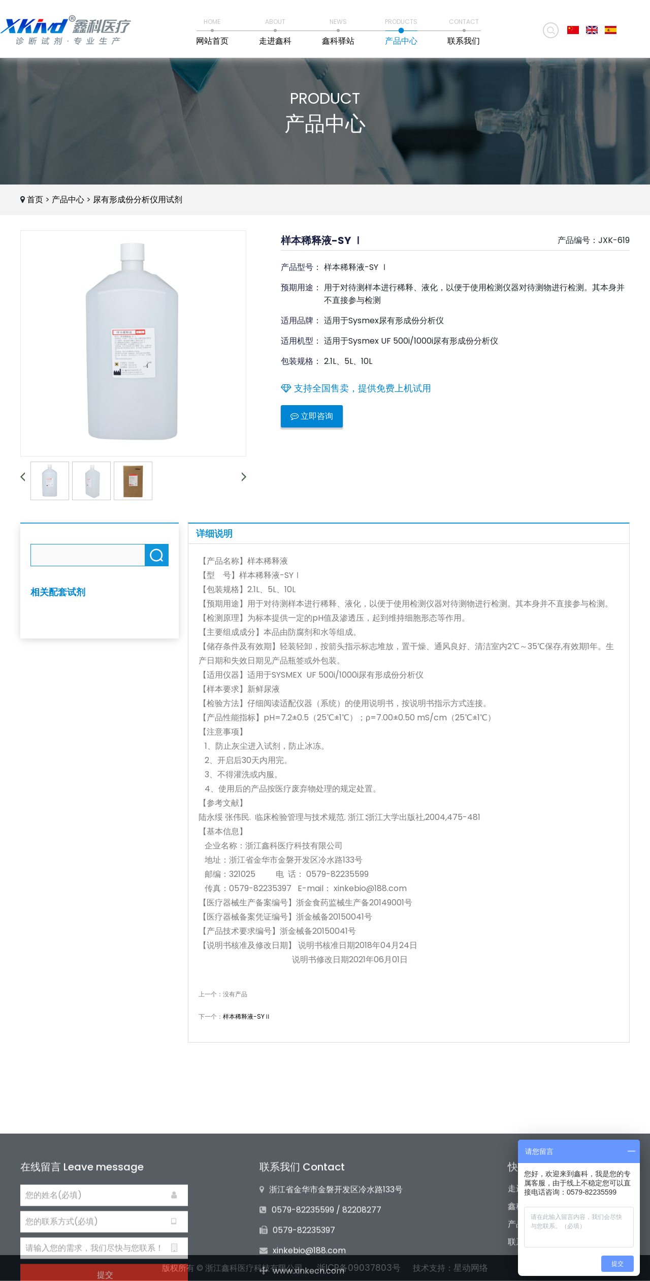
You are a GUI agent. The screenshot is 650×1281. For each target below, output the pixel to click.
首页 (35, 199)
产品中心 (68, 199)
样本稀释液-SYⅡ (247, 1016)
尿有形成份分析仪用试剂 (137, 199)
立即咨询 (311, 416)
